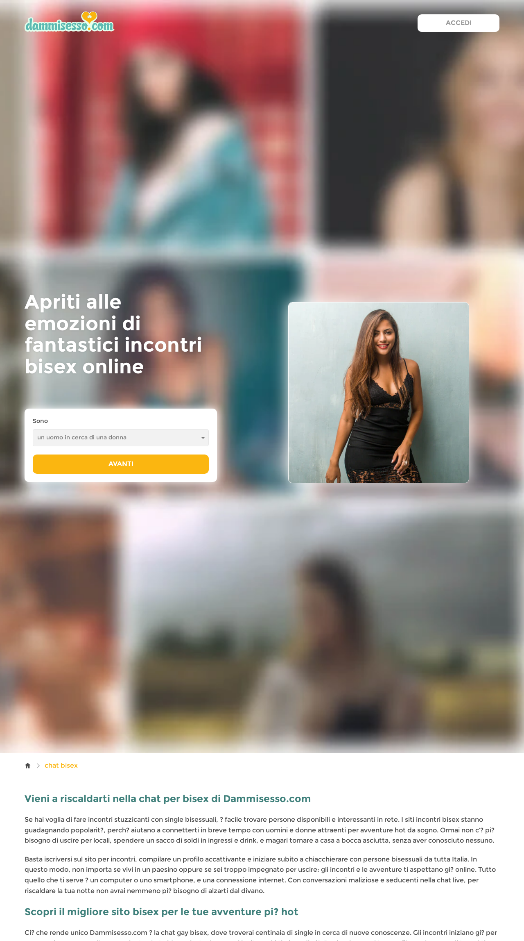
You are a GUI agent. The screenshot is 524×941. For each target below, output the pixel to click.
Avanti (120, 464)
